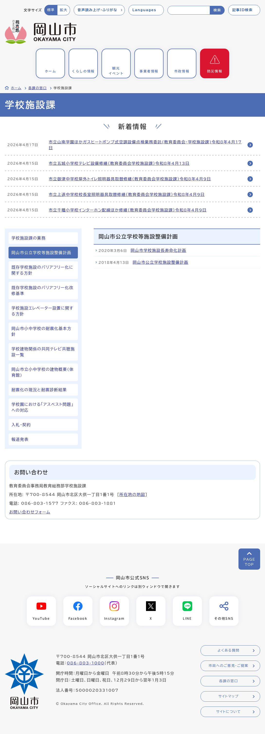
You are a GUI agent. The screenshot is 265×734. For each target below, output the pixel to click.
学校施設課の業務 (28, 238)
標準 (51, 10)
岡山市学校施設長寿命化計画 (158, 250)
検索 (217, 10)
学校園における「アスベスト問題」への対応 (42, 407)
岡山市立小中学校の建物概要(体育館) (42, 372)
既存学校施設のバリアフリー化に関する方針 (42, 270)
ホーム (16, 88)
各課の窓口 (37, 88)
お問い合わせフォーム (29, 512)
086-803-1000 (85, 663)
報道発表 (19, 439)
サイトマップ (228, 696)
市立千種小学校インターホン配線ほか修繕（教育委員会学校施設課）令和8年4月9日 (128, 210)
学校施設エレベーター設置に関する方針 (42, 311)
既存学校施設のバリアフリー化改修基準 (42, 290)
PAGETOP (249, 562)
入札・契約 (21, 425)
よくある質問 (228, 650)
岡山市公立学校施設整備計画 (160, 262)
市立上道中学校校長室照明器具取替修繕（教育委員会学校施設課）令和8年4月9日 (127, 194)
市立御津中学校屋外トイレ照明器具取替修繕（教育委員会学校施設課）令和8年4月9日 (130, 179)
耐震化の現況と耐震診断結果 (39, 390)
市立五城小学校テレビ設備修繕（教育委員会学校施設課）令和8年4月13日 (119, 163)
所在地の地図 (132, 494)
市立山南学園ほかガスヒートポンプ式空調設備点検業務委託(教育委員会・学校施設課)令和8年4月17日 (145, 145)
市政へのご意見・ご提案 (228, 665)
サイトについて (228, 711)
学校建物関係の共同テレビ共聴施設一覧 (43, 352)
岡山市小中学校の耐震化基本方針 (41, 331)
